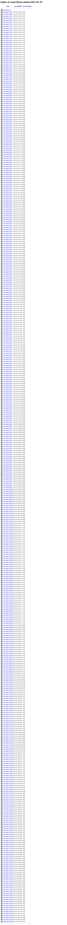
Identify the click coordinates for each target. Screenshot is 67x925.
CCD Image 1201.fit (8, 897)
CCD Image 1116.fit (8, 724)
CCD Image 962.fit (7, 412)
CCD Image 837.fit (7, 158)
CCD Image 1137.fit (8, 767)
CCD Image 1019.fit (8, 527)
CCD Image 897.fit (7, 280)
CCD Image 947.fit (7, 381)
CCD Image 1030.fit (8, 550)
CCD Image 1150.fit (8, 793)
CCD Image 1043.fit (8, 576)
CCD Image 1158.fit (8, 810)
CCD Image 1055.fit (8, 600)
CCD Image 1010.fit (8, 509)
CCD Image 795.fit (7, 73)
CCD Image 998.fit (7, 485)
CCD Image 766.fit (7, 14)
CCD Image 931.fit (7, 349)
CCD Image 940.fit (7, 367)
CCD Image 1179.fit (8, 852)
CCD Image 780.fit (7, 42)
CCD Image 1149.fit (8, 791)
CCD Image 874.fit (7, 233)
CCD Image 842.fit (7, 168)
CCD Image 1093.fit (8, 678)
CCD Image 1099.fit (8, 690)
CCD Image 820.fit (7, 123)
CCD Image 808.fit (7, 99)
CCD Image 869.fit (7, 223)
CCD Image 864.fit (7, 213)
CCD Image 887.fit (7, 259)
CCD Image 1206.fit (8, 907)
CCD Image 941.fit (7, 369)
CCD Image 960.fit (7, 408)
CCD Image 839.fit (7, 162)
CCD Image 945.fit (7, 377)
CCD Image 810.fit (7, 103)
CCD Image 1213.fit (8, 921)
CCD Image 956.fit (7, 399)
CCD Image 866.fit (7, 217)
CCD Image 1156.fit (8, 805)
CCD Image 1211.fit (8, 917)
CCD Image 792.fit (7, 66)
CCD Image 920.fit (7, 326)
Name (7, 6)
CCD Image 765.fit (7, 12)
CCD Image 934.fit (7, 355)
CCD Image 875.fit (7, 235)
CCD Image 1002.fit (8, 493)
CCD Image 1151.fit (8, 795)
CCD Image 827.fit (7, 138)
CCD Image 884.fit (7, 253)
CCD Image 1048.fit (8, 586)
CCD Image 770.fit (7, 22)
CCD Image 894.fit (7, 274)
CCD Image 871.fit (7, 227)
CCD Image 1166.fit (8, 826)
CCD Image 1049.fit (8, 588)
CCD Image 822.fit (7, 127)
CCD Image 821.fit (7, 125)
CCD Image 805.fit (7, 93)
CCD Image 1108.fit (8, 708)
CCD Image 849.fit (7, 182)
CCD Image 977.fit (7, 442)
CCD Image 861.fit (7, 207)
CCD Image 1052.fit (8, 594)
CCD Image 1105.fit (8, 702)
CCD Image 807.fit (7, 97)
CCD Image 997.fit (7, 483)
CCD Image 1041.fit (8, 572)
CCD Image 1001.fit (8, 491)
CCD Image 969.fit (7, 426)
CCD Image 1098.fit (8, 688)
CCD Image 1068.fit (8, 627)
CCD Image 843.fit (7, 170)
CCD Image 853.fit (7, 190)
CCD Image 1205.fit (8, 905)
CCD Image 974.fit (7, 436)
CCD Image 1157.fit (8, 807)
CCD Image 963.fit (7, 414)
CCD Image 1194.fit (8, 883)
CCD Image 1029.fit (8, 548)
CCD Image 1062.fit (8, 615)
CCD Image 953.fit (7, 393)
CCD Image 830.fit (7, 144)
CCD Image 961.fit (7, 410)
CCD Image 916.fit (7, 318)
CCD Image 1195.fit (8, 885)
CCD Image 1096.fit (8, 684)
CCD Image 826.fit (7, 135)
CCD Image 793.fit (7, 68)
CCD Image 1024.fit (8, 537)
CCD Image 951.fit (7, 389)
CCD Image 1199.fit (8, 893)
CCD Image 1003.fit (8, 495)
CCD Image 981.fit (7, 450)
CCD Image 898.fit (7, 282)
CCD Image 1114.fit (8, 720)
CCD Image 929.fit (7, 345)
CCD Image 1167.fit (8, 828)
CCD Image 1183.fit (8, 860)
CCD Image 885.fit (7, 255)
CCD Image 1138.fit (8, 769)
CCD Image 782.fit (7, 46)
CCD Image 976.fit (7, 440)
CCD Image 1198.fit (8, 891)
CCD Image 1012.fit (8, 513)
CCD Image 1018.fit (8, 525)
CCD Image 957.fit (7, 401)
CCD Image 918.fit (7, 322)
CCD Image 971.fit (7, 430)
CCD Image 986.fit (7, 460)
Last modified (18, 6)
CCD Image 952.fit (7, 391)
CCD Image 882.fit (7, 249)
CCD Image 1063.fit (8, 617)
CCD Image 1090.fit (8, 671)
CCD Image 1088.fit (8, 667)
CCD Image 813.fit (7, 109)
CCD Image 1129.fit (8, 751)
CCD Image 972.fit (7, 432)
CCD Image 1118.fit (8, 728)
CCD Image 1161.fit (8, 816)
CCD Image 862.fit (7, 209)
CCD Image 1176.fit (8, 846)
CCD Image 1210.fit (8, 915)
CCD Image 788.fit (7, 58)
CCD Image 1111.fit (8, 714)
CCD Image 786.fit (7, 54)
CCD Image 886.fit (7, 257)
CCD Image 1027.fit (8, 544)
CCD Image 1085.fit (8, 661)
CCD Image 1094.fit (8, 680)
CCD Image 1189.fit (8, 872)
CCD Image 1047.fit (8, 584)
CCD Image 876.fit (7, 237)
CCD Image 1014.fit (8, 517)
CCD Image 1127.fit (8, 747)
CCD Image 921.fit (7, 328)
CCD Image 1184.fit (8, 862)
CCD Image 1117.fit (8, 726)
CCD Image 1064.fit (8, 619)
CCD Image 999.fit (7, 487)
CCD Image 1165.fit (8, 824)
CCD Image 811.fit (7, 105)
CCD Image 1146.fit (8, 785)
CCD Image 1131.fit (8, 755)
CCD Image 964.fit (7, 416)
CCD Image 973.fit (7, 434)
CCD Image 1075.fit (8, 641)
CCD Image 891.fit (7, 267)
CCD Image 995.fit (7, 479)
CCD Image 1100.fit (8, 692)
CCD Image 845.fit (7, 174)
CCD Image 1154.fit (8, 801)
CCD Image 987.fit (7, 462)
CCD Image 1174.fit (8, 842)
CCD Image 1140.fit (8, 773)
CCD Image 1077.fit (8, 645)
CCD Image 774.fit (7, 30)
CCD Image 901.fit (7, 288)
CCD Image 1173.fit (8, 840)
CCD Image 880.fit (7, 245)
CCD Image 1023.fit (8, 535)
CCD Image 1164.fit (8, 822)
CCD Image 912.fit (7, 310)
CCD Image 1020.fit (8, 529)
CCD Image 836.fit (7, 156)
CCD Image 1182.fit (8, 858)
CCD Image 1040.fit (8, 570)
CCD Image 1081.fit (8, 653)
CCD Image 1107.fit (8, 706)
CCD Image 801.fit (7, 85)
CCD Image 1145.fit (8, 783)
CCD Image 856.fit (7, 196)
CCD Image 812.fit (7, 107)
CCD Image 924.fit (7, 334)
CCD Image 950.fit (7, 387)
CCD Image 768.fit (7, 18)
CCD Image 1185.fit (8, 864)
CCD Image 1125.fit (8, 743)
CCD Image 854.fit (7, 192)
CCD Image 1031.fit (8, 552)
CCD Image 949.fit (7, 385)
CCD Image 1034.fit (8, 558)
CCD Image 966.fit (7, 420)
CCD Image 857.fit (7, 198)
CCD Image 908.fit (7, 302)
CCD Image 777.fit (7, 36)
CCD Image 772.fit (7, 26)
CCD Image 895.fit (7, 276)
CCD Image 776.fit (7, 34)
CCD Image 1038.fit (8, 566)
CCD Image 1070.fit (8, 631)
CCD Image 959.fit (7, 406)
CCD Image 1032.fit (8, 554)
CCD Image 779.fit (7, 40)
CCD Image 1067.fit (8, 625)
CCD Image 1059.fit (8, 609)
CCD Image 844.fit (7, 172)
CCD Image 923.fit (7, 332)
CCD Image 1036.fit (8, 562)
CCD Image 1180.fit (8, 854)
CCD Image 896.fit (7, 278)
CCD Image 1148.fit (8, 789)
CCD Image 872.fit (7, 229)
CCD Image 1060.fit (8, 611)
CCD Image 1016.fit (8, 521)
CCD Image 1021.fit (8, 531)
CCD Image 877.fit (7, 239)
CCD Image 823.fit (7, 129)
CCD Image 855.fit (7, 194)
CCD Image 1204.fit (8, 903)
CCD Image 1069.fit (8, 629)
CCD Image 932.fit (7, 351)
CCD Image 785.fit (7, 52)
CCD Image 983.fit (7, 454)
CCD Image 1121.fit (8, 734)
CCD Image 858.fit (7, 200)
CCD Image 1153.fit (8, 799)
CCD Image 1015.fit (8, 519)
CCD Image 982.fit (7, 452)
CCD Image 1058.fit (8, 607)
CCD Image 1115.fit (8, 722)
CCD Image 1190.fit (8, 874)
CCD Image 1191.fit (8, 877)
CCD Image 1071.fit (8, 633)
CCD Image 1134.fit (8, 761)
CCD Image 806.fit (7, 95)
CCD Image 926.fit (7, 339)
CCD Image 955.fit (7, 397)
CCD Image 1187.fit (8, 868)
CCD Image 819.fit (7, 121)
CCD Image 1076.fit (8, 643)
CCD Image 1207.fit (8, 909)
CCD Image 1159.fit (8, 812)
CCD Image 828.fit (7, 140)
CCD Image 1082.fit (8, 655)
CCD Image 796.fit (7, 75)
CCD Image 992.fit (7, 473)
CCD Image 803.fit (7, 89)
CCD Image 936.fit (7, 359)
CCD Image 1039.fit (8, 568)
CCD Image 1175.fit (8, 844)
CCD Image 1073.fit (8, 637)
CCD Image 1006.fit (8, 501)
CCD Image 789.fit (7, 60)
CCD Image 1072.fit (8, 635)
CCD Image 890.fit (7, 265)
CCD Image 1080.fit (8, 651)
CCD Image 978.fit (7, 444)
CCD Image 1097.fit (8, 686)
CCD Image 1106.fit (8, 704)
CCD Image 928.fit (7, 343)
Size (24, 6)
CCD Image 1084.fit (8, 659)
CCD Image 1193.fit (8, 881)
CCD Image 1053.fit (8, 596)
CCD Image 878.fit (7, 241)
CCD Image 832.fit (7, 148)
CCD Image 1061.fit (8, 613)
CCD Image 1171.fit (8, 836)
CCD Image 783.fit (7, 48)
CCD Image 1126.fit (8, 745)
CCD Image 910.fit (7, 306)
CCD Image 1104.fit (8, 700)
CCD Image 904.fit (7, 294)
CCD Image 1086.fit (8, 663)
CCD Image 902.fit (7, 290)
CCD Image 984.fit (7, 456)
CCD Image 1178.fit (8, 850)
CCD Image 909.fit (7, 304)
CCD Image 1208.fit (8, 911)
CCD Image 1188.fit (8, 870)
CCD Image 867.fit (7, 219)
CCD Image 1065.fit (8, 621)
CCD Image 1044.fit (8, 578)
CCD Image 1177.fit (8, 848)
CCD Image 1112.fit (8, 716)
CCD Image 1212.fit (8, 919)
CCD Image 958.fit (7, 403)
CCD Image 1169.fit (8, 832)
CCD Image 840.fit (7, 164)
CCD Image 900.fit (7, 286)
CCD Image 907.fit (7, 300)
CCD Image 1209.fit (8, 913)
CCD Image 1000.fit (8, 489)
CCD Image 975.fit (7, 438)
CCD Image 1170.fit (8, 834)
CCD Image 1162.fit (8, 818)
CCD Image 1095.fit (8, 682)
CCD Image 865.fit (7, 215)
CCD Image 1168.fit (8, 830)
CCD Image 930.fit (7, 347)
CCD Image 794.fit (7, 71)
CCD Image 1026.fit (8, 542)
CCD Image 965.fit (7, 418)
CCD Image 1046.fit (8, 582)
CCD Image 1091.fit (8, 674)
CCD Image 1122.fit (8, 736)
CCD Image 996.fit (7, 481)
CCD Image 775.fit (7, 32)
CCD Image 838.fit (7, 160)
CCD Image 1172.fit (8, 838)
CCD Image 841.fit (7, 166)
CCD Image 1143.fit (8, 779)
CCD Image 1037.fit (8, 564)
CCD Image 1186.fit (8, 866)
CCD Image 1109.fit (8, 710)
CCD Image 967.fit (7, 422)
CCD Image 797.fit (7, 77)
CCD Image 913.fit (7, 312)
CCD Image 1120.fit (8, 732)
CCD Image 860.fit (7, 205)
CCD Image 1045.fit (8, 580)
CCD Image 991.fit (7, 470)
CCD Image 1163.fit (8, 820)
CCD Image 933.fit (7, 353)
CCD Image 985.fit (7, 458)
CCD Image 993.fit (7, 475)
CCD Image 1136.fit (8, 765)
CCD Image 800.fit (7, 83)
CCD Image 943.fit (7, 373)
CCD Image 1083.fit (8, 657)
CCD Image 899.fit (7, 284)
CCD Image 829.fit (7, 142)
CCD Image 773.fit (7, 28)
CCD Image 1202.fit (8, 899)
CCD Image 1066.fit (8, 623)
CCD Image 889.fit (7, 263)
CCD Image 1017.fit (8, 523)
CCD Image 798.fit (7, 79)
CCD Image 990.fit (7, 468)
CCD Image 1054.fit (8, 598)
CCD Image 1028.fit (8, 546)
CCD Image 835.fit (7, 154)
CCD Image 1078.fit (8, 647)
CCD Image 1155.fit (8, 803)
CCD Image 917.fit (7, 320)
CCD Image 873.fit (7, 231)
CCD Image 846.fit (7, 176)
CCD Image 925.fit (7, 336)
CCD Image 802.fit (7, 87)
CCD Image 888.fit (7, 261)
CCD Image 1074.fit (8, 639)
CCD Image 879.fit (7, 243)
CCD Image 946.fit (7, 379)
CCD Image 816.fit (7, 115)
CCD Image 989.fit (7, 466)
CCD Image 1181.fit (8, 856)
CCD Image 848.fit (7, 180)
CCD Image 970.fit (7, 428)
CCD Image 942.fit (7, 371)
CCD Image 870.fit (7, 225)
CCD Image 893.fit (7, 272)
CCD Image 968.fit (7, 424)
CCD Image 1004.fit (8, 497)
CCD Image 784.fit (7, 50)
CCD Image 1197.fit (8, 889)
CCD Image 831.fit (7, 146)
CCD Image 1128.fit (8, 749)
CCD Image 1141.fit (8, 775)
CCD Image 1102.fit (8, 696)
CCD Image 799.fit (7, 81)
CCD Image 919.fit (7, 324)
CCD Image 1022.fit (8, 533)
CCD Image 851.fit (7, 186)
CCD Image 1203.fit (8, 901)
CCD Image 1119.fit (8, 730)
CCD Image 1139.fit (8, 771)
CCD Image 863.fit (7, 211)
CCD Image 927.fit (7, 341)
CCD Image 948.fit (7, 383)
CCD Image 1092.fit (8, 676)
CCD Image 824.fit (7, 131)
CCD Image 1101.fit (8, 694)
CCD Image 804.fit (7, 91)
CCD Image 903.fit (7, 292)
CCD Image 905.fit (7, 296)
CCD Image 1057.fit (8, 604)
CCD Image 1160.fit (8, 814)
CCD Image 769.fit (7, 20)
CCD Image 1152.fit (8, 797)
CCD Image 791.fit (7, 64)
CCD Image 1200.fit (8, 895)
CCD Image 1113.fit (8, 718)
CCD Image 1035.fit (8, 560)
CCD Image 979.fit (7, 446)
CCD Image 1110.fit (8, 712)
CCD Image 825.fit (7, 133)
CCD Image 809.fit (7, 101)
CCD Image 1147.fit (8, 787)
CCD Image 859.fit (7, 202)
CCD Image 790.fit (7, 62)
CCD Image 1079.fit (8, 649)
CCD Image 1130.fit (8, 753)
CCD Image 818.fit (7, 119)
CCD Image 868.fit (7, 221)
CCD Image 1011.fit (8, 511)
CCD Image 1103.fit (8, 698)
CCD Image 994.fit (7, 477)
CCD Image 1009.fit (8, 507)
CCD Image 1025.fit (8, 540)
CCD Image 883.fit (7, 251)
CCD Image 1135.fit (8, 763)
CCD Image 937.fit (7, 361)
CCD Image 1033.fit (8, 556)
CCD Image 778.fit (7, 38)
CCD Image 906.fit (7, 298)
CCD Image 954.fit (7, 395)
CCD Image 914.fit (7, 314)
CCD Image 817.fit (7, 117)
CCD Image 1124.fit (8, 740)
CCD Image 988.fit (7, 464)
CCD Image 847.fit (7, 178)
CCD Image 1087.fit (8, 665)
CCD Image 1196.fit (8, 887)
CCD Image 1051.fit (8, 592)
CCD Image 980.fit (7, 448)
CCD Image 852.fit (7, 188)
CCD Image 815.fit (7, 113)
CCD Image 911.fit (7, 308)
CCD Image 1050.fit (8, 590)
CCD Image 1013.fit (8, 515)
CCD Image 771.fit (7, 24)
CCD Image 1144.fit (8, 781)
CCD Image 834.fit (7, 152)
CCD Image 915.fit (7, 316)
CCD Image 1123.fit (8, 738)
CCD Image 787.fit (7, 56)
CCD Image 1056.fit (8, 602)
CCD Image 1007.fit (8, 503)
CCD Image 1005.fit (8, 499)
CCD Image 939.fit (7, 365)
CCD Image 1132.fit (8, 757)
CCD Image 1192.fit (8, 879)
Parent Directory (7, 10)
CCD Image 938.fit (7, 363)
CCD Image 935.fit (7, 357)
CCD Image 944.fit (7, 375)
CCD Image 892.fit (7, 269)
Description (28, 6)
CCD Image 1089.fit (8, 669)
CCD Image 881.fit (7, 247)
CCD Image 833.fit (7, 150)
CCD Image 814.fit (7, 111)
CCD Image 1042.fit (8, 574)
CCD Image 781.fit (7, 44)
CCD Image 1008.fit (8, 505)
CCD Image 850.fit (7, 184)
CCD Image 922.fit (7, 330)
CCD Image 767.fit (7, 16)
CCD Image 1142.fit (8, 777)
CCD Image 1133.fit (8, 759)
